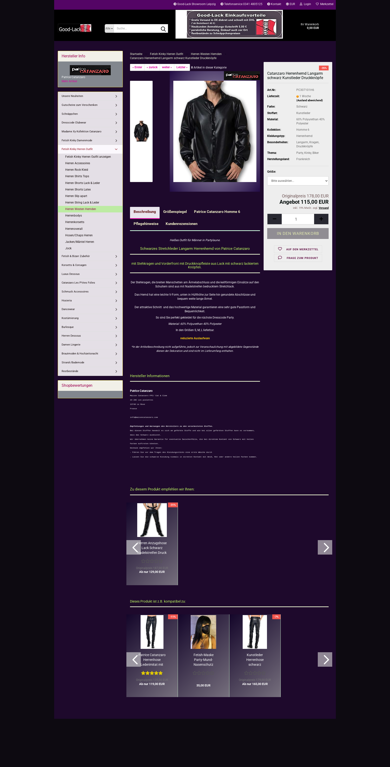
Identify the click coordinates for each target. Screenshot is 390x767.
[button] (290, 5)
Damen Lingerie (71, 344)
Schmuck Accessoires (75, 291)
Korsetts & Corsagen (74, 265)
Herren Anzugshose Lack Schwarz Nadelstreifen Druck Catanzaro (152, 548)
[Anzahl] (298, 219)
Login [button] (305, 4)
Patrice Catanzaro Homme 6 (217, 212)
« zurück (152, 67)
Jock (68, 248)
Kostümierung (70, 318)
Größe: (271, 171)
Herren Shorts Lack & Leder (82, 183)
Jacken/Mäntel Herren (79, 242)
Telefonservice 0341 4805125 (241, 4)
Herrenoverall (74, 229)
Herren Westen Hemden (80, 209)
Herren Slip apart (76, 196)
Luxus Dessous (71, 274)
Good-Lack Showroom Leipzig (195, 4)
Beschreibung (145, 212)
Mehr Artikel (69, 81)
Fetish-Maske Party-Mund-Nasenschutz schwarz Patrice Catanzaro (203, 660)
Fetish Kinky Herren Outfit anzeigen (88, 156)
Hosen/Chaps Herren (79, 235)
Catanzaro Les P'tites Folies (78, 282)
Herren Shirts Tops (77, 176)
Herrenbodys (73, 215)
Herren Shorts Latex (78, 189)
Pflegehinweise (146, 224)
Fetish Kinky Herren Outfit (77, 149)
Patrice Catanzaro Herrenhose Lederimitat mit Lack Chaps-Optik (152, 660)
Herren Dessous (71, 335)
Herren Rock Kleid (76, 169)
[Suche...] (109, 28)
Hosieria (67, 300)
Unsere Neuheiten (72, 96)
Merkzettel (324, 4)
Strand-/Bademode (73, 362)
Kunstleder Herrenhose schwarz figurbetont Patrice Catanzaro (255, 660)
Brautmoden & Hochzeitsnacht (80, 353)
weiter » (167, 67)
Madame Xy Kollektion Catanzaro (81, 131)
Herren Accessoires (77, 163)
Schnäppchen (70, 113)
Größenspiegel (175, 212)
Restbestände (70, 371)
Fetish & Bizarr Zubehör (76, 256)
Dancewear (68, 309)
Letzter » (182, 67)
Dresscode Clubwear (74, 122)
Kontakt (274, 4)
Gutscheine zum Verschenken (80, 105)
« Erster (137, 67)
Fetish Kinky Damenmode (77, 140)
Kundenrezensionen (181, 224)
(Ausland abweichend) (309, 100)
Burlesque (68, 327)
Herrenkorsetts (74, 222)
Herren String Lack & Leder (82, 202)
